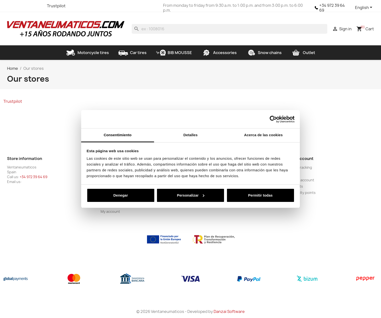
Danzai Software (229, 311)
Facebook (11, 6)
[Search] (229, 29)
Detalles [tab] (190, 135)
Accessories (219, 53)
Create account (301, 180)
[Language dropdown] (364, 8)
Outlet (303, 53)
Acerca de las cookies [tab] (263, 135)
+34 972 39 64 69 (332, 8)
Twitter (20, 6)
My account (110, 211)
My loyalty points (302, 192)
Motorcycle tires (87, 53)
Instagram (38, 6)
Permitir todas (260, 195)
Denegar (120, 195)
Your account (300, 158)
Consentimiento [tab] (118, 135)
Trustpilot (56, 5)
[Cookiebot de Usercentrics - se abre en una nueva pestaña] (273, 119)
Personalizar (190, 195)
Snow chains (264, 53)
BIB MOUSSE (174, 53)
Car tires (132, 53)
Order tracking (300, 167)
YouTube (29, 6)
